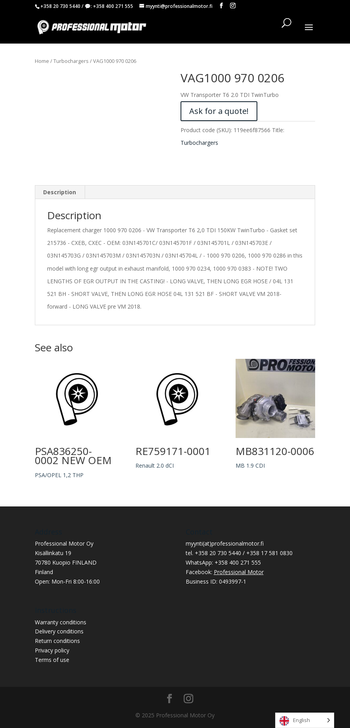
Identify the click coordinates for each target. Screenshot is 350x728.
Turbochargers (71, 60)
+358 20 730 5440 (60, 6)
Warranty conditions (60, 622)
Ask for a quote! (219, 111)
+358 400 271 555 (113, 6)
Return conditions (57, 641)
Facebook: (225, 572)
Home (42, 60)
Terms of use (52, 660)
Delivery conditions (59, 631)
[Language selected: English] (304, 720)
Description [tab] (59, 192)
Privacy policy (52, 650)
